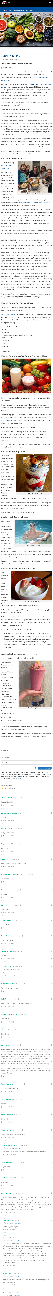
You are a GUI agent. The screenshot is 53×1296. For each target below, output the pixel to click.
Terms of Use (17, 778)
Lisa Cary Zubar (7, 1178)
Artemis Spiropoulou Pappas (12, 874)
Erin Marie (5, 859)
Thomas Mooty (6, 921)
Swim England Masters (8, 314)
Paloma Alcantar (7, 1115)
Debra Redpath (7, 936)
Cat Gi (3, 1030)
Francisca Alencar (7, 1084)
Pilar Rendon (6, 1099)
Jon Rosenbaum (16, 1223)
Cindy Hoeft (7, 966)
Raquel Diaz (5, 844)
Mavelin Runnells (7, 1162)
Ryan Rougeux (6, 828)
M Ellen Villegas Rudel (9, 1014)
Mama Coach (5, 1045)
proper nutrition (26, 154)
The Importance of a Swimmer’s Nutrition (33, 203)
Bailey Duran (12, 56)
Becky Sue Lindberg (10, 1145)
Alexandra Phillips (8, 984)
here (23, 729)
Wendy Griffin (6, 951)
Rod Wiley (4, 999)
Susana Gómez (6, 798)
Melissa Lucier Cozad (9, 813)
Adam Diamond (6, 1130)
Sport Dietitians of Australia (10, 420)
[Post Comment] (45, 768)
